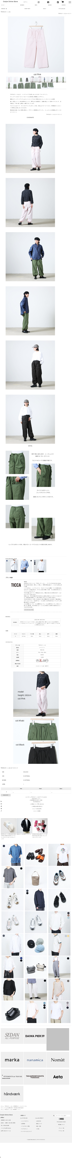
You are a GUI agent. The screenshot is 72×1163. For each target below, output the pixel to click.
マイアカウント (24, 1128)
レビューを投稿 (36, 811)
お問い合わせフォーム (5, 1130)
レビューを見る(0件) (36, 808)
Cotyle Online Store (31, 1139)
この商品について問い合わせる (37, 804)
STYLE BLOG (62, 8)
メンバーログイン (25, 1121)
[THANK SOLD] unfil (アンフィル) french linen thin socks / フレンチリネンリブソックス (39, 836)
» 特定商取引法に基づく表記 (36, 800)
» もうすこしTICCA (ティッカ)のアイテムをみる (36, 797)
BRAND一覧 (4, 8)
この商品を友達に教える (36, 806)
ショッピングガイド (39, 1118)
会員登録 (23, 1123)
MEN (36, 5)
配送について (39, 1123)
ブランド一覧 (61, 1128)
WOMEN (22, 5)
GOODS (63, 5)
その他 (37, 1128)
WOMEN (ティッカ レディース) (20, 1106)
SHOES (50, 5)
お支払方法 (38, 1121)
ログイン (25, 1)
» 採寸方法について (36, 798)
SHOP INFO (27, 8)
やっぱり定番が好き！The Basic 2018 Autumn (14, 1107)
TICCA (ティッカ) (5, 11)
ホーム (2, 1106)
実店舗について (61, 1124)
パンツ (19, 1109)
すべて (2, 5)
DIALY (44, 8)
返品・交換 (38, 1126)
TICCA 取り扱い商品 (28, 609)
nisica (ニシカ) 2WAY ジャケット (24, 834)
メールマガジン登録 (25, 1126)
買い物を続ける (36, 801)
